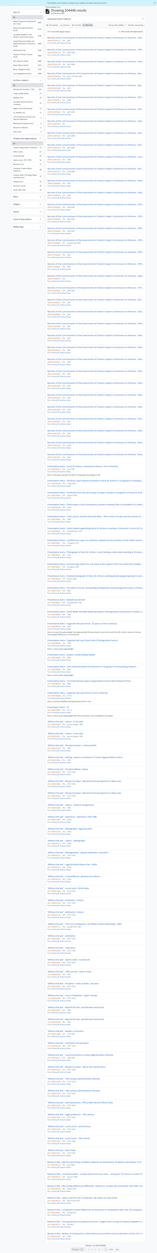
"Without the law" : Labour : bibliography (66, 840)
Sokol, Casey (27, 152)
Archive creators (21, 80)
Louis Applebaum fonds (27, 74)
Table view (87, 25)
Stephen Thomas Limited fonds (27, 55)
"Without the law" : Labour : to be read (65, 721)
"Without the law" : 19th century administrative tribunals (73, 1079)
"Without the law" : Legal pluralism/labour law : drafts (72, 864)
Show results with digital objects (131, 32)
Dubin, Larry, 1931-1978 (27, 160)
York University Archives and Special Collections (27, 118)
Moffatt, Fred (27, 98)
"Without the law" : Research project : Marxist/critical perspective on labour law (84, 781)
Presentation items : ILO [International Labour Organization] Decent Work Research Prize (89, 681)
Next (117, 1249)
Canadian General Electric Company (27, 103)
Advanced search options (59, 19)
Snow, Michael (27, 156)
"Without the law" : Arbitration (61, 936)
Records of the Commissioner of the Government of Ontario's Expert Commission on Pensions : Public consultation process (95, 192)
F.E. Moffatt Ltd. (27, 113)
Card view (76, 25)
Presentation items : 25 (58, 707)
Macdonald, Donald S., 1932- (27, 89)
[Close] (154, 3)
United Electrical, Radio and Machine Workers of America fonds (27, 43)
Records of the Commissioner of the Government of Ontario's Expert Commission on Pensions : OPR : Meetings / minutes (95, 49)
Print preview (52, 25)
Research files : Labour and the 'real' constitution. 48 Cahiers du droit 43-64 (82, 1198)
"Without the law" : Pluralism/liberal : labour (67, 769)
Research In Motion (27, 128)
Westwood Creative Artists (27, 124)
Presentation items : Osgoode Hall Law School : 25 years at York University (82, 623)
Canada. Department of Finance (27, 148)
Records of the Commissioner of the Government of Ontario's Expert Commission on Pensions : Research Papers (95, 442)
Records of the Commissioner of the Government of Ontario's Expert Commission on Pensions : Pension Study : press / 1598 (95, 61)
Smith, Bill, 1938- (27, 190)
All (14, 17)
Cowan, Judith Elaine (27, 94)
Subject (16, 204)
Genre (16, 211)
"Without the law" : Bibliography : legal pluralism (69, 829)
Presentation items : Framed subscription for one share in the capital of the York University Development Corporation (95, 564)
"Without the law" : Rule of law (61, 1150)
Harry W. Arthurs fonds (62, 43)
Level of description (22, 219)
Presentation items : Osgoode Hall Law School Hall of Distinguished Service (82, 640)
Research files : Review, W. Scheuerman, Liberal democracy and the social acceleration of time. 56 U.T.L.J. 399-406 (95, 1233)
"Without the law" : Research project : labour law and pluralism (76, 1067)
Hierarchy (65, 25)
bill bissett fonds (27, 50)
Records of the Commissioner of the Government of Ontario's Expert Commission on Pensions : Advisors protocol (95, 121)
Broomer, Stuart (27, 186)
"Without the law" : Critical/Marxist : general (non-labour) (73, 876)
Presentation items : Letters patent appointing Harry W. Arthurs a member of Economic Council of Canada (95, 528)
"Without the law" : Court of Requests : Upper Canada (72, 995)
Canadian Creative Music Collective (27, 169)
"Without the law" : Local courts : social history (69, 1126)
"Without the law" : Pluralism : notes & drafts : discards (72, 983)
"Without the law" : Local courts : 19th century (68, 1138)
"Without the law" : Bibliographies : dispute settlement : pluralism (77, 852)
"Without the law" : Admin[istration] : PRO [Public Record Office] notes (80, 1102)
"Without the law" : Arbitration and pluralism (68, 1043)
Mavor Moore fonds (27, 65)
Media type (18, 226)
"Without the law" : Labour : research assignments (70, 805)
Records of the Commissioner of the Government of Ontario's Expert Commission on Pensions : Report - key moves (95, 85)
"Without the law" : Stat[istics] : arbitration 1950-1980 (72, 817)
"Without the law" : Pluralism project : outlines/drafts (72, 745)
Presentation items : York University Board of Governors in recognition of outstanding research (91, 666)
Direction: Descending (135, 25)
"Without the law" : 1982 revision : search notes (69, 971)
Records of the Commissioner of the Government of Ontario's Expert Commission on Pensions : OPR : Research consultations (95, 240)
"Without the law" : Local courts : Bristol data (68, 888)
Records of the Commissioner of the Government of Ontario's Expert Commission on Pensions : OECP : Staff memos (95, 109)
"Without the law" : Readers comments (65, 1031)
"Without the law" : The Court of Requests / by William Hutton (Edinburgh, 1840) (84, 924)
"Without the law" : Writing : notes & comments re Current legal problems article (84, 757)
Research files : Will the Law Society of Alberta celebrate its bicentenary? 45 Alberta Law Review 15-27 (94, 1162)
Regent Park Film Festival (27, 109)
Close (58, 7)
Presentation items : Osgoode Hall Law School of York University (77, 693)
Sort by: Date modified (116, 25)
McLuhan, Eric (27, 164)
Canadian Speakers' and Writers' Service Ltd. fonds (27, 35)
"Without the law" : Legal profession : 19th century (70, 1114)
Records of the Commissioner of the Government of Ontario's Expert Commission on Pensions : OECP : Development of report (95, 97)
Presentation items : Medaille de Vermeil (66, 600)
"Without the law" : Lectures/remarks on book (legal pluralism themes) (80, 1055)
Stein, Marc (27, 132)
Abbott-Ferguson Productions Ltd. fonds (27, 22)
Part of (16, 12)
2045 (111, 1249)
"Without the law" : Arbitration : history (65, 900)
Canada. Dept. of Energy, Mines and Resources (27, 176)
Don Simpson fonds (27, 61)
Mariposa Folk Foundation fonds (27, 29)
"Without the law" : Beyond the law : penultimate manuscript (75, 1007)
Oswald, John (27, 182)
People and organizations (25, 138)
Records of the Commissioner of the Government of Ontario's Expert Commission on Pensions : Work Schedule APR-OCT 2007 (95, 73)
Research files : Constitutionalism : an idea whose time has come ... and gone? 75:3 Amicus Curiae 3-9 (94, 1174)
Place (15, 196)
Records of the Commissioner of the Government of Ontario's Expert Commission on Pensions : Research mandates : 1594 (95, 180)
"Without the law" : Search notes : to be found (68, 959)
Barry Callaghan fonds (27, 70)
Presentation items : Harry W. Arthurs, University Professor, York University (82, 466)
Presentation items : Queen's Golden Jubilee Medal (71, 655)
